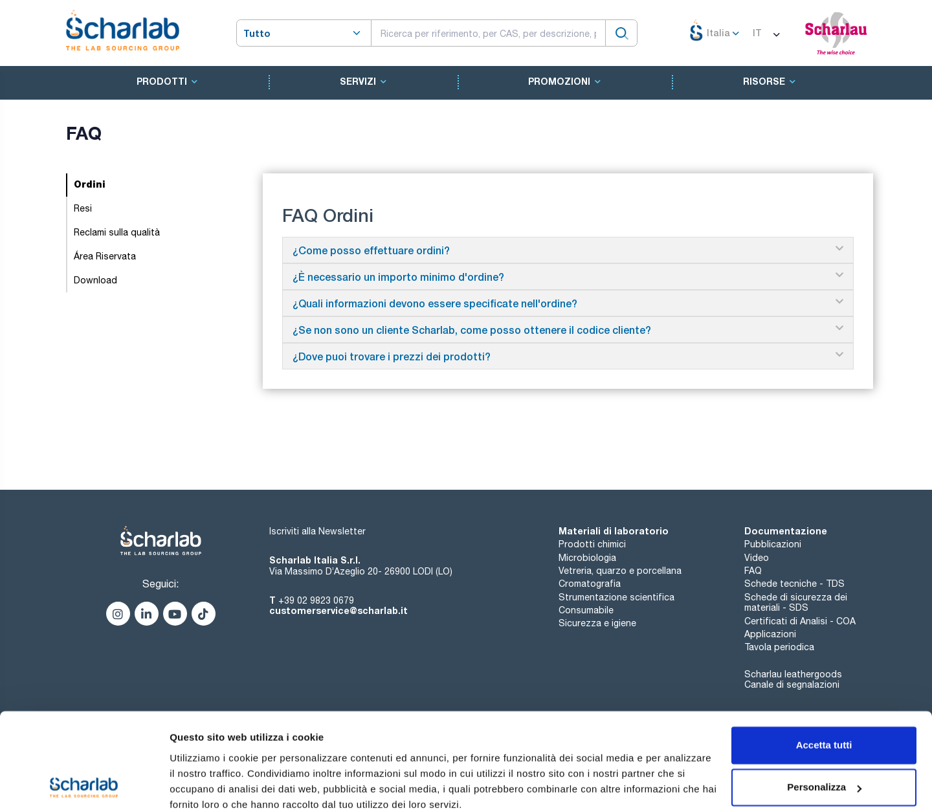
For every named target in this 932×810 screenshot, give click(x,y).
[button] (568, 250)
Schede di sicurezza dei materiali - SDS (795, 602)
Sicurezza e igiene (597, 623)
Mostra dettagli (204, 784)
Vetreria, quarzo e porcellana (620, 570)
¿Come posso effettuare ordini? (371, 250)
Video (756, 558)
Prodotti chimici (592, 544)
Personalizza (824, 731)
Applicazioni (770, 634)
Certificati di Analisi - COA (800, 621)
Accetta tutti (824, 689)
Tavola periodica (779, 647)
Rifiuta (824, 774)
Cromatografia (590, 583)
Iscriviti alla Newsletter (317, 531)
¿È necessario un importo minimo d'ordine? (398, 276)
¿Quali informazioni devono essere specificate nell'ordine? (435, 303)
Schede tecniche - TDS (794, 583)
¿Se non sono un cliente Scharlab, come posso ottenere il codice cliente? (472, 329)
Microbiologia (587, 558)
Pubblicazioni (772, 544)
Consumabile (586, 610)
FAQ (753, 570)
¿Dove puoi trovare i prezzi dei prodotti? (392, 356)
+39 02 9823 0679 (316, 600)
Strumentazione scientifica (616, 597)
